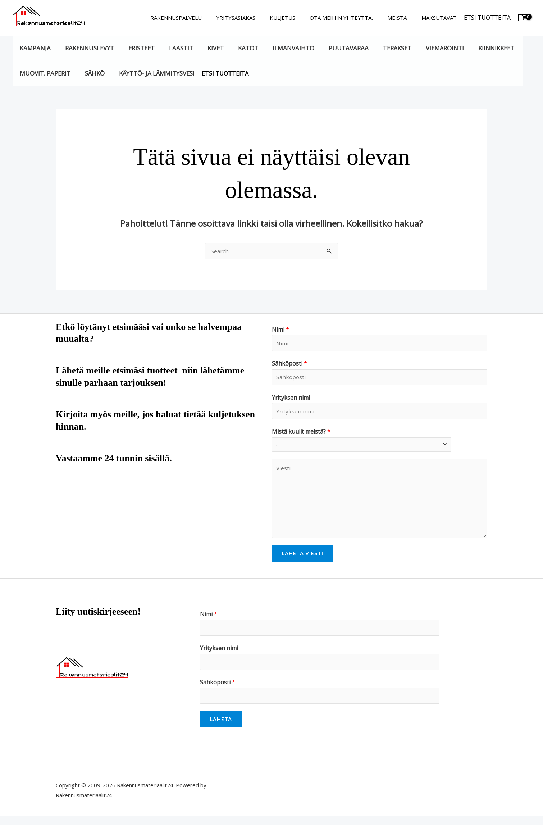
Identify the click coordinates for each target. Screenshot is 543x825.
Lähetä (221, 728)
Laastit (173, 48)
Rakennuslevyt (85, 48)
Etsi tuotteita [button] (487, 18)
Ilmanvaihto (278, 48)
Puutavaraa (331, 48)
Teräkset (378, 48)
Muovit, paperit (44, 73)
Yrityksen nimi (291, 400)
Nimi (280, 330)
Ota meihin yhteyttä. (350, 17)
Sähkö (91, 73)
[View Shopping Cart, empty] (524, 17)
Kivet (205, 48)
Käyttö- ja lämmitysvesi (151, 73)
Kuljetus (295, 17)
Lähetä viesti (302, 558)
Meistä (402, 17)
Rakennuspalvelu (196, 17)
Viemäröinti (423, 48)
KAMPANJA (34, 48)
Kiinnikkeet (472, 48)
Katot (235, 48)
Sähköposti (289, 365)
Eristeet (136, 48)
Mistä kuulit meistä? (301, 436)
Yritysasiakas (252, 17)
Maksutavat (440, 17)
